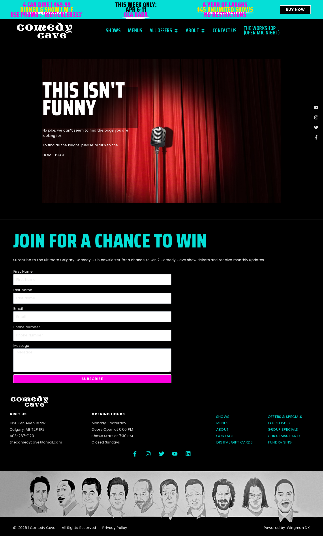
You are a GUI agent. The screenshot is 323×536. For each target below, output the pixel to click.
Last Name (22, 290)
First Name (23, 271)
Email (18, 308)
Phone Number (26, 327)
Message (21, 345)
